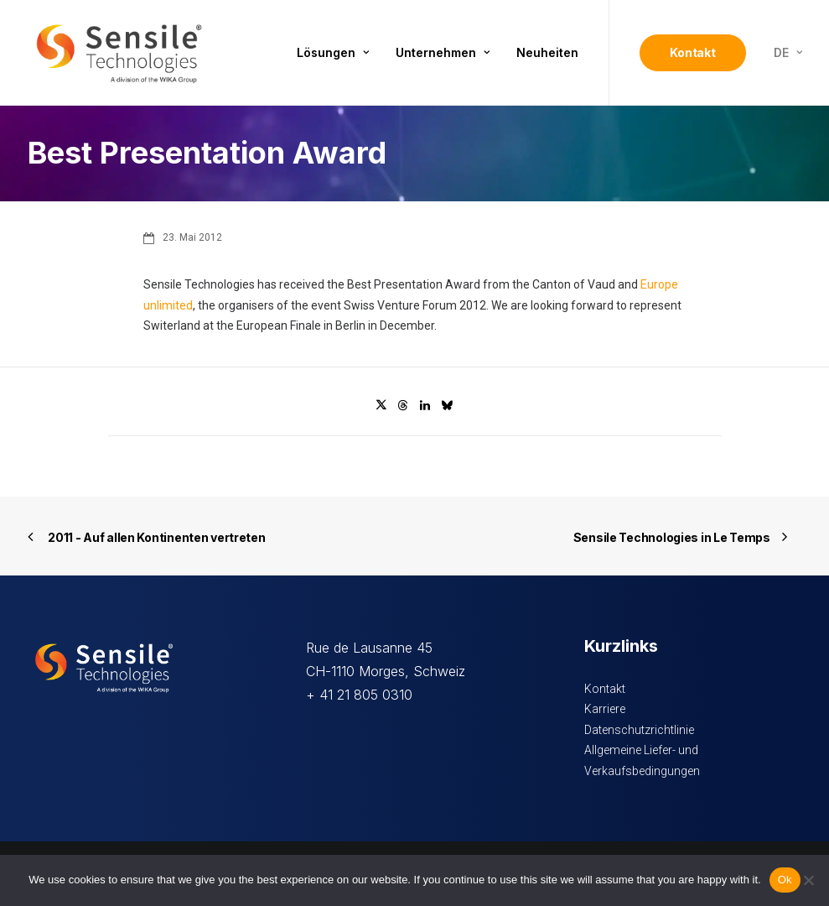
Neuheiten (547, 52)
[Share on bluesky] (447, 405)
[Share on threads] (403, 405)
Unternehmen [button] (443, 52)
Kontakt (604, 688)
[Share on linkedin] (425, 405)
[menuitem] (333, 53)
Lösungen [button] (333, 52)
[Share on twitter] (381, 405)
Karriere (604, 709)
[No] (808, 880)
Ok (785, 879)
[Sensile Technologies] (119, 53)
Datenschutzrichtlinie (639, 730)
